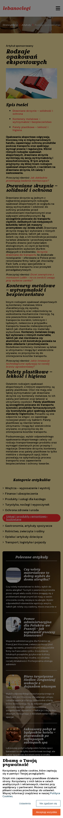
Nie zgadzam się (48, 803)
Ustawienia (25, 803)
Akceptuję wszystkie (46, 812)
